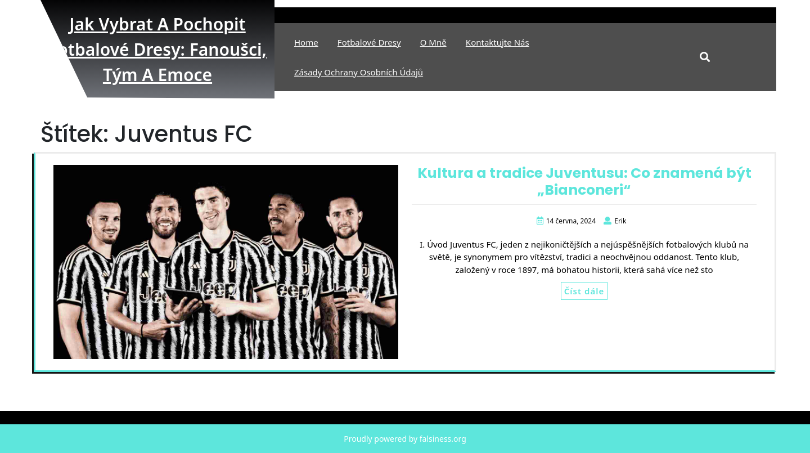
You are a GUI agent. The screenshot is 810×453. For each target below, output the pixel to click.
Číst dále (584, 291)
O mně (433, 42)
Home (306, 42)
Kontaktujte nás (497, 42)
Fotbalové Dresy (369, 42)
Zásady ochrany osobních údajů (358, 72)
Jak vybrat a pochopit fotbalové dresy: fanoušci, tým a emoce (157, 49)
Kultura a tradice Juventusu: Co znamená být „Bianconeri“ (584, 181)
